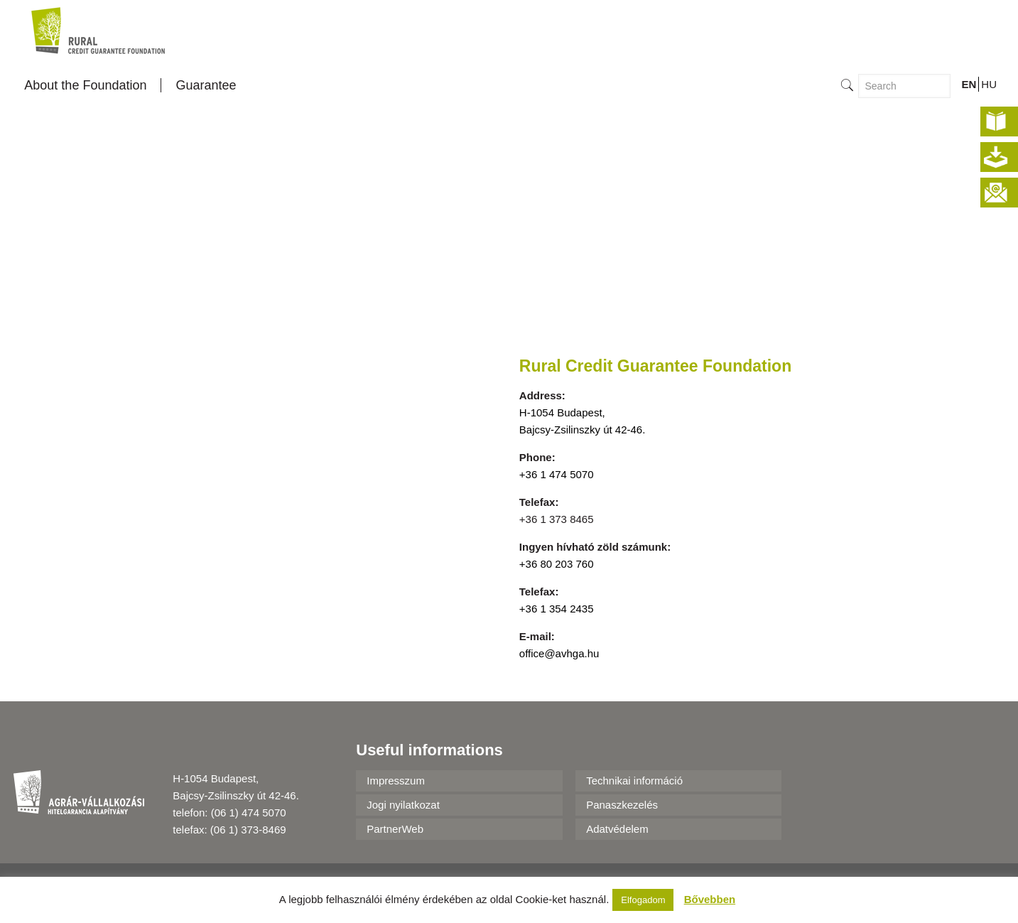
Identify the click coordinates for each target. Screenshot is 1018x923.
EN (968, 84)
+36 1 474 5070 (556, 474)
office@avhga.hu (559, 653)
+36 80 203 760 (556, 564)
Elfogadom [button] (643, 900)
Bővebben (710, 899)
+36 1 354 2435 (556, 609)
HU (989, 84)
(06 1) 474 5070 (248, 812)
